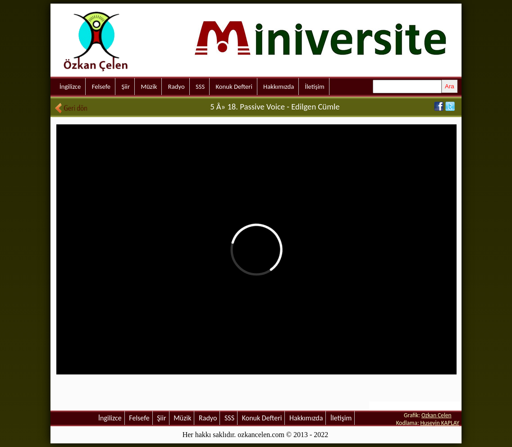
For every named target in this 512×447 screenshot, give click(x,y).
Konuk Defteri (234, 86)
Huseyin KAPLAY (439, 423)
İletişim (315, 86)
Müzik (149, 86)
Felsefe (101, 86)
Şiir (125, 86)
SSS (200, 86)
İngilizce (70, 86)
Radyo (176, 86)
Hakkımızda (278, 86)
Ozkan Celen (436, 415)
